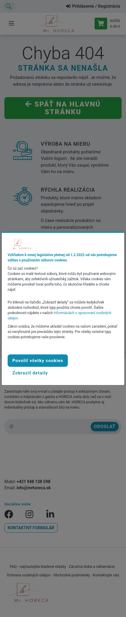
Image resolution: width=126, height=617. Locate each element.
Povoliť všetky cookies (37, 360)
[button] (30, 373)
